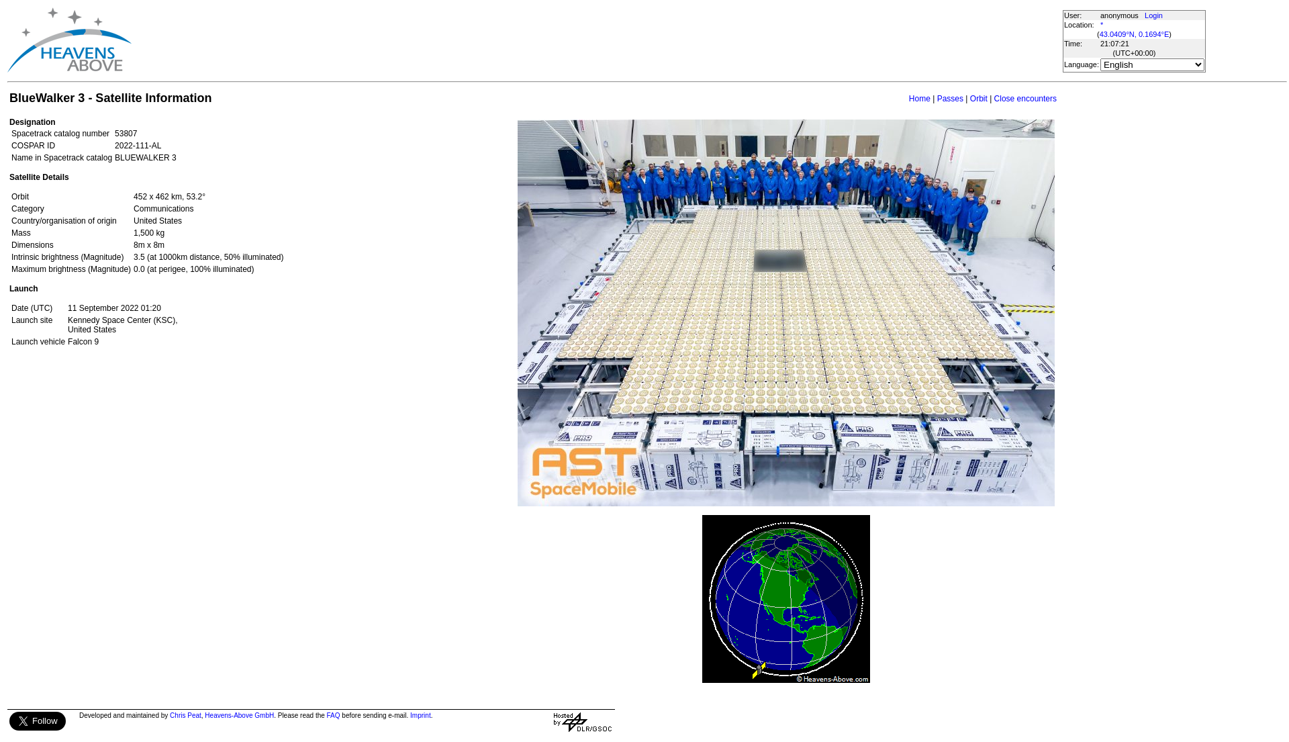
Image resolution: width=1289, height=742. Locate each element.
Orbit (979, 98)
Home (919, 98)
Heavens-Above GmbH (239, 715)
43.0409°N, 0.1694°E (1134, 34)
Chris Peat (185, 715)
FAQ (333, 715)
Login (1154, 15)
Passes (950, 98)
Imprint (420, 715)
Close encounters (1025, 98)
